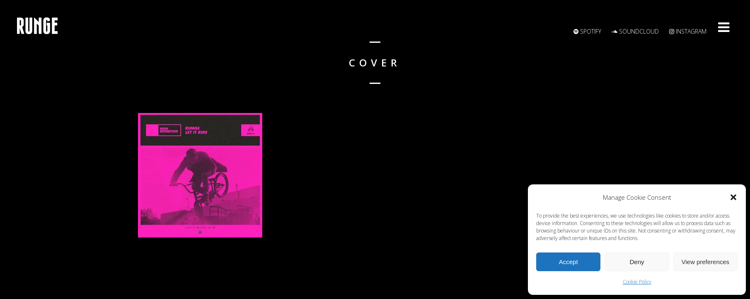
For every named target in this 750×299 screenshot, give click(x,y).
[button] (733, 197)
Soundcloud (635, 31)
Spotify (587, 31)
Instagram (687, 31)
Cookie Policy (637, 281)
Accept (568, 261)
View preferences (706, 261)
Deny (636, 261)
